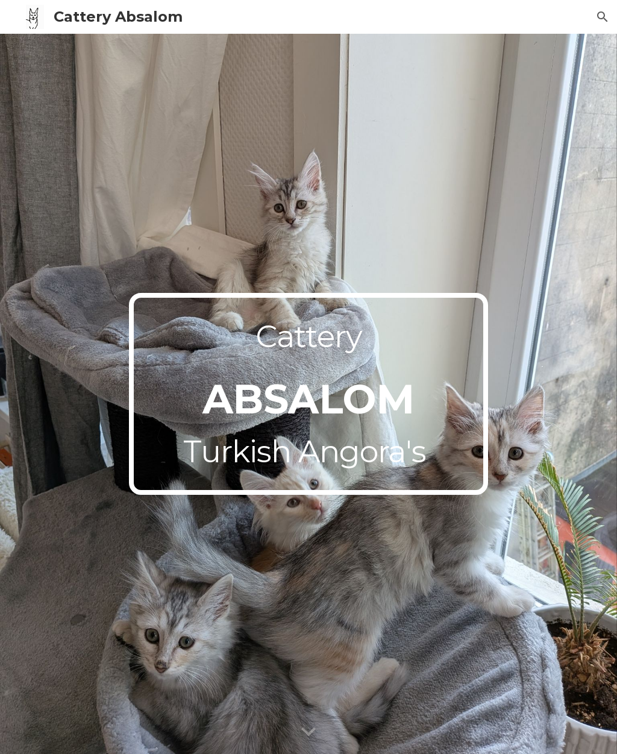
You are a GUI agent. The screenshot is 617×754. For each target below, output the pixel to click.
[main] (308, 394)
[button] (602, 16)
